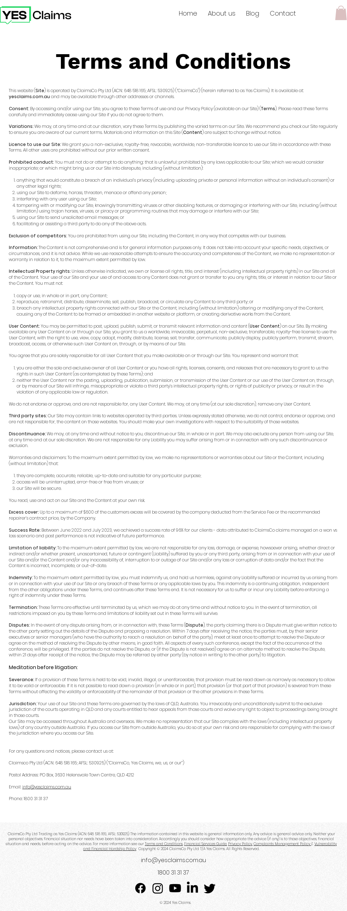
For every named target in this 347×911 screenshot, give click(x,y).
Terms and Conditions (164, 844)
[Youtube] (175, 888)
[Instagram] (158, 888)
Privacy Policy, (240, 844)
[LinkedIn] (192, 888)
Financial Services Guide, (205, 844)
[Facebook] (140, 888)
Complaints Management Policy (282, 844)
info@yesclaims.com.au (46, 787)
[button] (341, 13)
